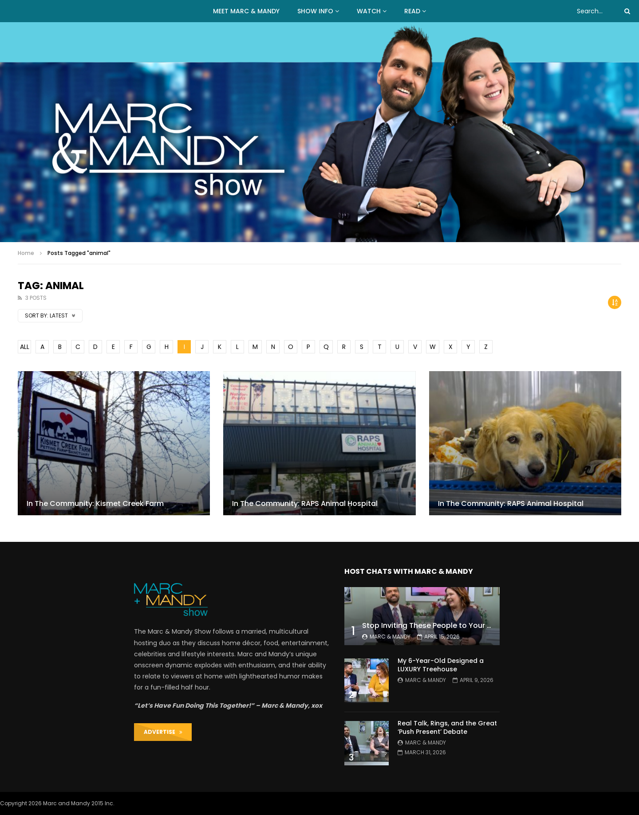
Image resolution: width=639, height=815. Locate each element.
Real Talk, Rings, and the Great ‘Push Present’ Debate (447, 727)
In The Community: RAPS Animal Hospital (305, 503)
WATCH (369, 11)
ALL (24, 346)
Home (26, 253)
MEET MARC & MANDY (246, 11)
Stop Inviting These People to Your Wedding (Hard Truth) (464, 625)
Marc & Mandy (390, 636)
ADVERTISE (163, 732)
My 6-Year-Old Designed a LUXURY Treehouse (441, 665)
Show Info (315, 11)
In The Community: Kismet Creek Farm (95, 503)
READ (412, 11)
